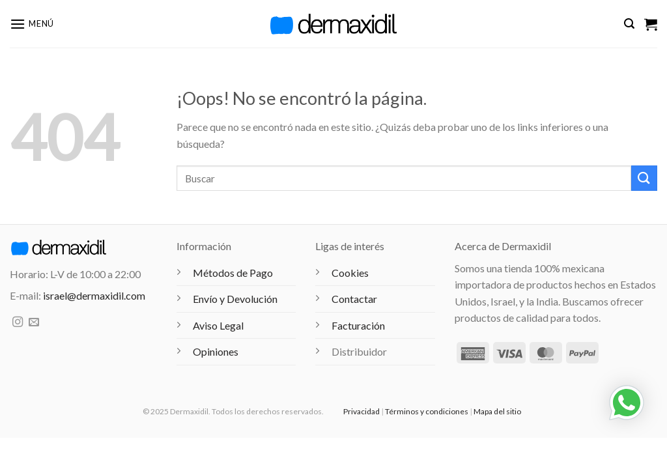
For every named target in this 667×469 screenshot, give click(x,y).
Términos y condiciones (426, 411)
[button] (32, 24)
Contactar (354, 298)
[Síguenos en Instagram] (17, 322)
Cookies (350, 272)
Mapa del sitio (497, 411)
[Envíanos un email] (34, 322)
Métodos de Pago (233, 272)
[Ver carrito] (650, 24)
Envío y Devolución (235, 298)
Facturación (358, 325)
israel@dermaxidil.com (94, 295)
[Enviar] (644, 178)
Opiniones (215, 351)
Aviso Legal (218, 325)
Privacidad (361, 411)
